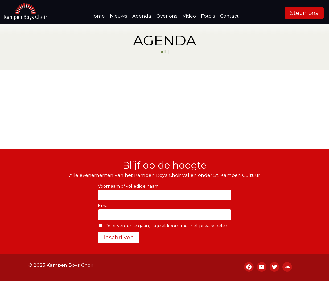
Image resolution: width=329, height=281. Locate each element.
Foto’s (208, 16)
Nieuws (118, 16)
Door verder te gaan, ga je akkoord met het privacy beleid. (164, 225)
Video (189, 16)
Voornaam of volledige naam (128, 186)
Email (104, 205)
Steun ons (304, 13)
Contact (229, 16)
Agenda (141, 16)
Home (97, 16)
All (163, 51)
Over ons (167, 16)
